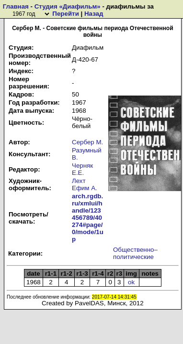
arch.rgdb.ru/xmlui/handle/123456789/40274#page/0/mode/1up (87, 218)
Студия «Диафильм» (67, 6)
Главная (16, 6)
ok (131, 282)
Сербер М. (87, 142)
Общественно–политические (135, 253)
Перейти (65, 13)
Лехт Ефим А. (84, 184)
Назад (93, 13)
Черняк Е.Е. (82, 169)
